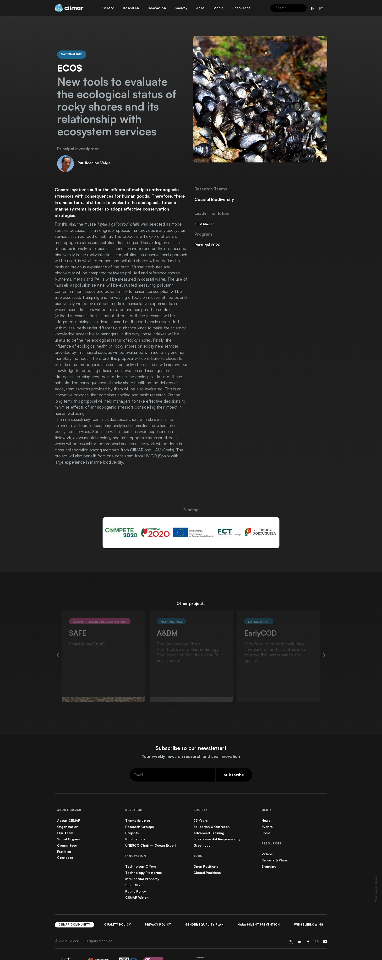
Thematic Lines (137, 802)
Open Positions (205, 848)
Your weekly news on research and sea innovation (191, 738)
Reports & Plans (275, 842)
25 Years (200, 802)
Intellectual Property (142, 861)
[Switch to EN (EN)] (313, 8)
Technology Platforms (143, 854)
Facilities (64, 833)
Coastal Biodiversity (214, 181)
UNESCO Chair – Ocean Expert (150, 827)
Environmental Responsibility (216, 821)
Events (267, 808)
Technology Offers (140, 848)
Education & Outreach (211, 808)
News (266, 802)
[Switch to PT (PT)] (321, 8)
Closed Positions (207, 854)
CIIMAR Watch (137, 879)
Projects (132, 815)
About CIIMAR (68, 802)
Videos (267, 836)
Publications (135, 821)
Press (266, 815)
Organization (67, 808)
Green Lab (202, 827)
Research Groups (139, 808)
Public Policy (135, 873)
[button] (58, 637)
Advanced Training (208, 815)
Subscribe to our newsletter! (191, 730)
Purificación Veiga (94, 144)
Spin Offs (132, 867)
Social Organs (68, 821)
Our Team (65, 815)
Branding (269, 848)
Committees (67, 827)
